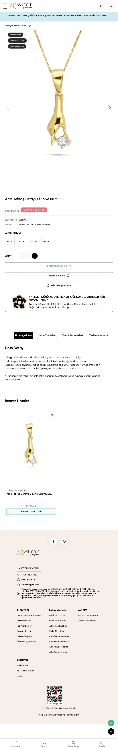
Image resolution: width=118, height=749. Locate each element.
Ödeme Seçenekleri (26, 642)
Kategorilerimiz (57, 610)
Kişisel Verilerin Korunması (29, 616)
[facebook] (53, 542)
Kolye (17, 26)
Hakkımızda (22, 666)
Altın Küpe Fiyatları (58, 626)
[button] (109, 107)
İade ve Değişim (24, 637)
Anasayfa (9, 26)
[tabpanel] (59, 363)
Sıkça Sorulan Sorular (88, 616)
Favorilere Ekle (59, 275)
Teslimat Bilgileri (24, 626)
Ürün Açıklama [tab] (23, 335)
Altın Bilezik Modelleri (59, 637)
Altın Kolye (26, 26)
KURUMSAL (23, 660)
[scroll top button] (111, 731)
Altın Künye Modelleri (59, 642)
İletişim (20, 676)
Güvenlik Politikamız (87, 621)
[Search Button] (101, 6)
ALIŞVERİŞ (23, 610)
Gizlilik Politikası (24, 621)
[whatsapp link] (111, 723)
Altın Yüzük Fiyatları (58, 652)
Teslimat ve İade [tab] (98, 335)
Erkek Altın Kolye (57, 616)
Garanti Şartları (24, 631)
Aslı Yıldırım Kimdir (25, 671)
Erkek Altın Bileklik (57, 621)
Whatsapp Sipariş (59, 285)
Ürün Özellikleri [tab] (47, 335)
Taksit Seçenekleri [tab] (72, 335)
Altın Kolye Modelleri (59, 647)
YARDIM (82, 610)
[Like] (51, 415)
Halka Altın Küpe (57, 631)
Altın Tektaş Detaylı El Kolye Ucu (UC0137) (29, 493)
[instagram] (65, 542)
